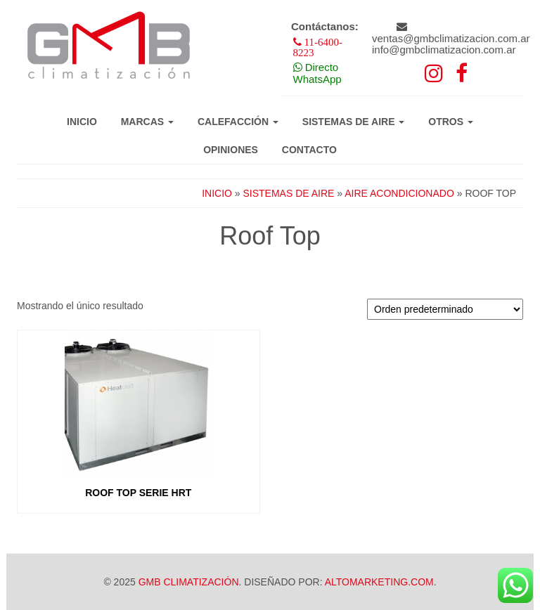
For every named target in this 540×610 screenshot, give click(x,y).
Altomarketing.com (379, 582)
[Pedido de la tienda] (445, 309)
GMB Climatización (189, 582)
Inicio (82, 121)
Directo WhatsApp (317, 73)
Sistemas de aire (353, 121)
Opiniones (230, 149)
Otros (450, 121)
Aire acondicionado (399, 193)
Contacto (309, 149)
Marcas (147, 121)
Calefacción (238, 121)
